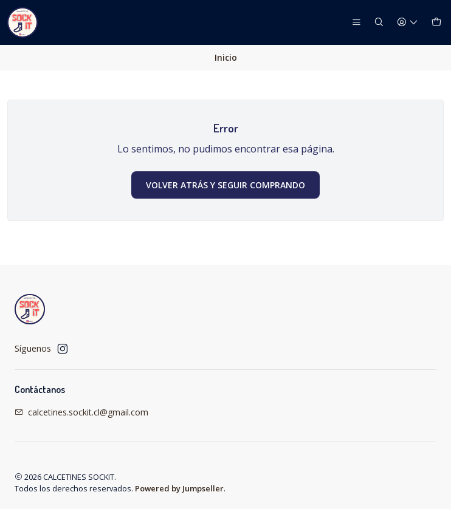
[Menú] (356, 23)
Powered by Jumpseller (179, 488)
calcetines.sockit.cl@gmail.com (81, 412)
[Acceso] (407, 23)
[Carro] (436, 23)
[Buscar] (379, 23)
